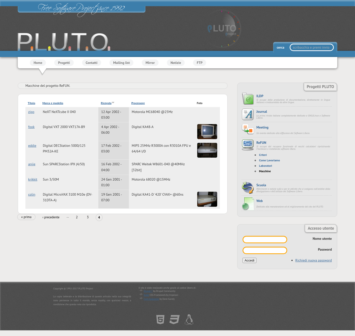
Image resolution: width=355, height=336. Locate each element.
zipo (31, 112)
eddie (32, 145)
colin (31, 194)
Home (38, 62)
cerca (281, 47)
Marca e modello (52, 103)
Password (325, 249)
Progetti (64, 62)
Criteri (263, 155)
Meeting (262, 127)
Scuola (261, 185)
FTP (199, 62)
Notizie (176, 62)
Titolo (31, 103)
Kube (146, 295)
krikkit (32, 179)
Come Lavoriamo (269, 160)
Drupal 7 (148, 291)
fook (31, 127)
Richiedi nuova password (313, 260)
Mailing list (121, 62)
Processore (138, 103)
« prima (26, 217)
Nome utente (322, 238)
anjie (31, 164)
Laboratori (265, 166)
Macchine (265, 171)
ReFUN (261, 142)
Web (259, 201)
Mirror (150, 62)
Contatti (92, 62)
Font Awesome (151, 298)
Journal (261, 111)
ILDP (259, 96)
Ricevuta (108, 103)
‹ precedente (50, 217)
